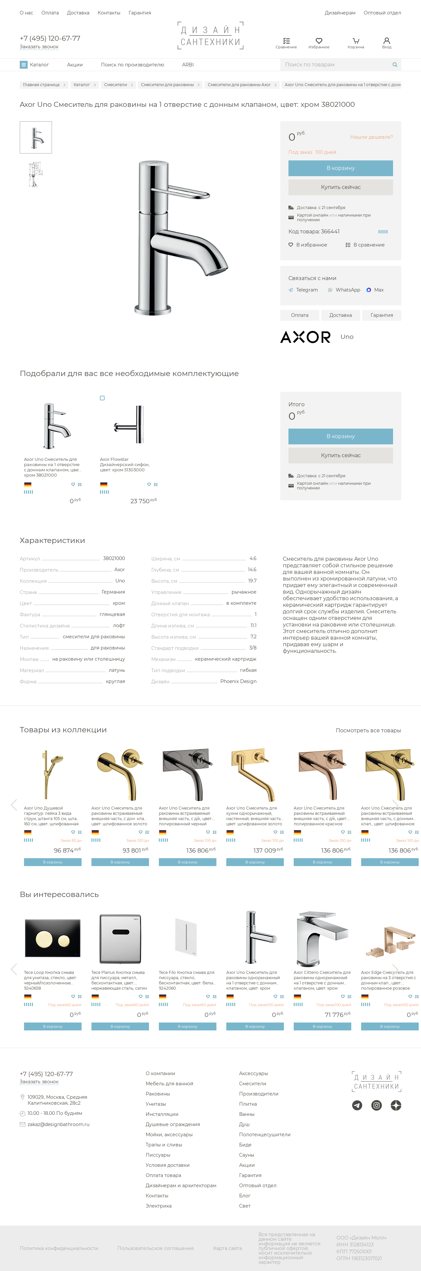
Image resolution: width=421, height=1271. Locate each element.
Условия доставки (168, 1165)
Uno (347, 337)
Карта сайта (227, 1248)
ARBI (188, 64)
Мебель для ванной (169, 1084)
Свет (245, 1206)
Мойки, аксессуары (169, 1135)
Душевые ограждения (173, 1124)
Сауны (246, 1155)
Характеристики (52, 540)
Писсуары (158, 1155)
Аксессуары (253, 1073)
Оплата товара (163, 1175)
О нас (26, 13)
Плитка (248, 1104)
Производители (259, 1094)
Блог (245, 1196)
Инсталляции (162, 1114)
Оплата (50, 13)
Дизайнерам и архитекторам (181, 1186)
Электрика (159, 1206)
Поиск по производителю (132, 64)
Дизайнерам (340, 13)
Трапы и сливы (164, 1145)
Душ (244, 1124)
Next (395, 805)
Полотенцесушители (265, 1135)
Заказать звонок (39, 47)
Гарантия (140, 13)
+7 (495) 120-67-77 (50, 38)
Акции (75, 64)
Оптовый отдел (382, 13)
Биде (245, 1145)
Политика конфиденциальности (59, 1248)
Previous (14, 805)
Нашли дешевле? (371, 137)
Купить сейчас (341, 187)
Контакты (109, 13)
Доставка (78, 13)
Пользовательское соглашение (155, 1248)
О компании (160, 1073)
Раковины (158, 1094)
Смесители (252, 1084)
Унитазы (156, 1104)
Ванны (247, 1114)
